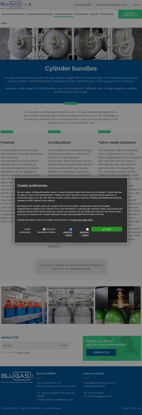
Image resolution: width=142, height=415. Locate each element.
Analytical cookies (67, 233)
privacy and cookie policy (82, 220)
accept (107, 229)
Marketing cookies (84, 233)
